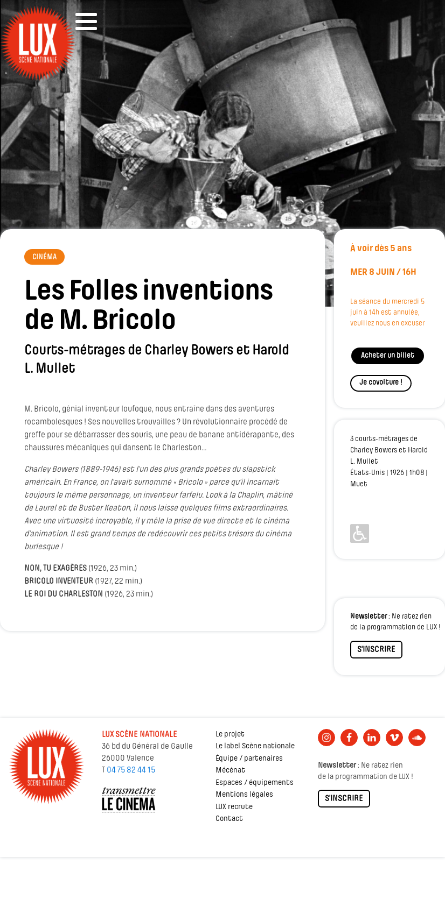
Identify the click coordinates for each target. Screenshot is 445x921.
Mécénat (230, 771)
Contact (229, 819)
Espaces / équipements (254, 783)
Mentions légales (244, 795)
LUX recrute (234, 807)
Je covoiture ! (380, 383)
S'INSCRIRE (376, 650)
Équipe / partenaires (249, 759)
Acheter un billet (387, 356)
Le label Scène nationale (255, 746)
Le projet (230, 735)
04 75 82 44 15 (131, 770)
